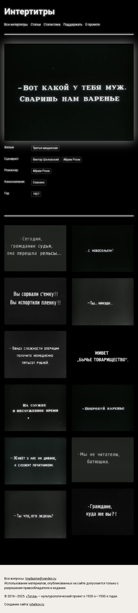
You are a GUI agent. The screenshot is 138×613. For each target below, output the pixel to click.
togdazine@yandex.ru (40, 578)
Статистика (52, 24)
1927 (36, 194)
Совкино (39, 182)
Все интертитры (16, 24)
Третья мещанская (45, 148)
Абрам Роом (71, 159)
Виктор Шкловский (46, 159)
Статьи (36, 24)
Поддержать (72, 24)
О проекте (92, 24)
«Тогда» (31, 596)
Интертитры (29, 11)
